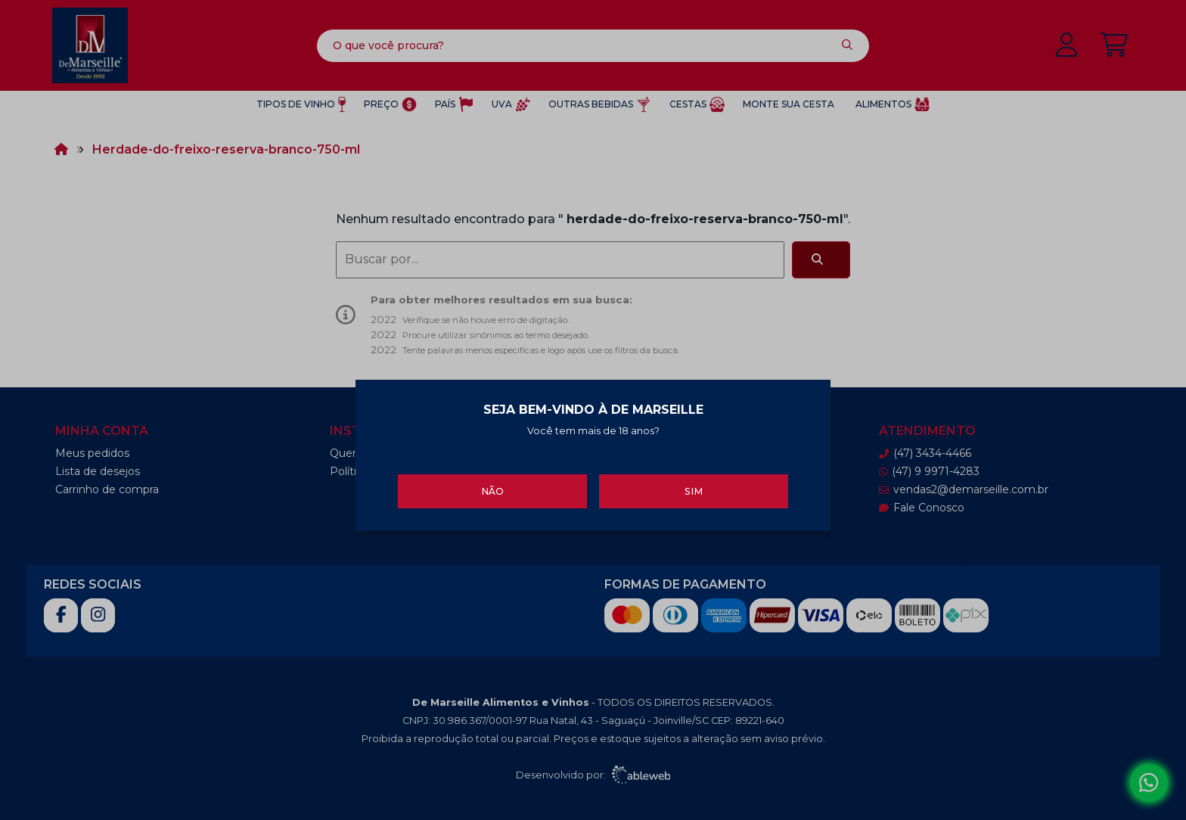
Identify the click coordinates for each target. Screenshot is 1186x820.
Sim (694, 489)
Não (492, 489)
